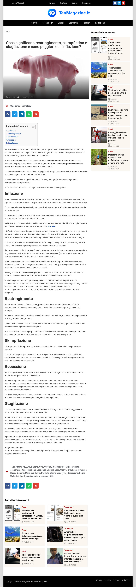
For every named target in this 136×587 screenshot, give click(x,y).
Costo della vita (63, 467)
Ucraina (29, 476)
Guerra (63, 470)
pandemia (35, 473)
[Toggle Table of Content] (32, 127)
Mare (27, 473)
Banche (34, 467)
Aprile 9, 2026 (70, 522)
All (24, 467)
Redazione (86, 3)
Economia (73, 23)
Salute (34, 23)
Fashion (86, 23)
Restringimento (14, 134)
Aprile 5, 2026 (113, 168)
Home (7, 31)
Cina (41, 467)
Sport (22, 476)
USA (52, 476)
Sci (17, 476)
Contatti (63, 3)
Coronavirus (49, 467)
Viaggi (61, 23)
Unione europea (41, 476)
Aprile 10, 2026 (28, 522)
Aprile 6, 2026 (113, 146)
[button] (7, 114)
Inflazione (12, 131)
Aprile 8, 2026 (70, 543)
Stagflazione (13, 143)
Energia (50, 470)
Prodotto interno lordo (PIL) (54, 473)
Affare (19, 467)
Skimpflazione (14, 137)
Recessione (12, 140)
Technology (47, 23)
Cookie (74, 3)
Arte (28, 467)
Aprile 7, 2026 (70, 565)
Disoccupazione (28, 470)
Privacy (52, 3)
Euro (57, 470)
